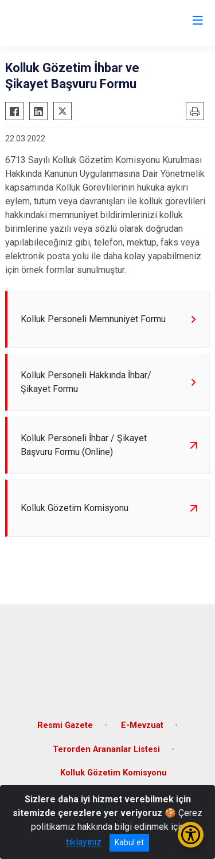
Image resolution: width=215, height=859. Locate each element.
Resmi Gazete (65, 725)
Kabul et (129, 842)
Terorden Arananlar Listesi (106, 749)
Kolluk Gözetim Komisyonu (113, 773)
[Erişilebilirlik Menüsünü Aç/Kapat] (191, 835)
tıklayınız (83, 842)
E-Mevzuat (142, 725)
